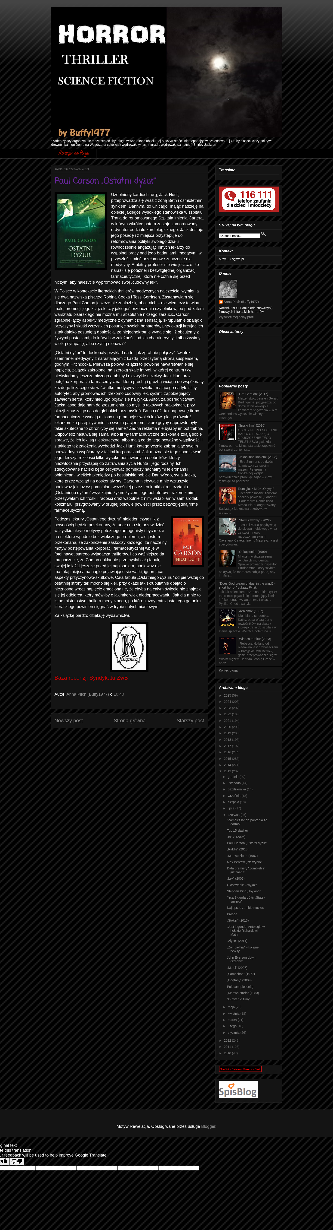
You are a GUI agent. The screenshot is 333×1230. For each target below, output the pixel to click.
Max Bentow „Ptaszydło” (244, 862)
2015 (228, 759)
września (234, 796)
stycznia (234, 1032)
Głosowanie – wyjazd (242, 885)
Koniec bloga (228, 670)
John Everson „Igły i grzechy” (241, 959)
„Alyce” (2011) (237, 941)
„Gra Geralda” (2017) (253, 394)
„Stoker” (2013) (238, 920)
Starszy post (190, 720)
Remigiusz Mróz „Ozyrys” (256, 489)
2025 (228, 695)
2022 (228, 714)
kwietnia (234, 1013)
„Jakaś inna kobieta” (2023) (257, 457)
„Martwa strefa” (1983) (243, 993)
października (237, 789)
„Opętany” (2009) (239, 980)
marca (233, 1020)
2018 (228, 740)
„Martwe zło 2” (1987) (242, 856)
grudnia (234, 777)
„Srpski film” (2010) (251, 425)
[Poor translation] (16, 1161)
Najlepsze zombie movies (245, 908)
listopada (235, 783)
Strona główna (130, 720)
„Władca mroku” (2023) (254, 639)
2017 (228, 746)
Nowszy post (69, 720)
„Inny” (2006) (236, 837)
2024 (228, 702)
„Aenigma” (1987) (250, 611)
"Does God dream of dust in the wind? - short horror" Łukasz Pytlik (247, 585)
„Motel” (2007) (237, 968)
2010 (228, 1053)
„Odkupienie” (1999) (252, 552)
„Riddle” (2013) (237, 849)
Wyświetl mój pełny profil (236, 317)
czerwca (234, 815)
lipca (231, 808)
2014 (228, 765)
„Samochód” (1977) (241, 974)
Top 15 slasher (237, 830)
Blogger (208, 1126)
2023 (228, 708)
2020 (228, 727)
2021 (228, 721)
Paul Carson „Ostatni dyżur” (247, 843)
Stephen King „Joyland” (244, 891)
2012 (228, 1040)
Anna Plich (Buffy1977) (241, 302)
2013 (228, 771)
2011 (228, 1047)
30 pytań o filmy (238, 999)
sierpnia (234, 802)
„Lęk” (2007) (235, 878)
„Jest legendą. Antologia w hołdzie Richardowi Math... (246, 930)
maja (232, 1007)
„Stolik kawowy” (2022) (254, 520)
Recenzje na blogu (73, 153)
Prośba (232, 914)
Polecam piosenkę (240, 987)
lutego (232, 1026)
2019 (228, 733)
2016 (228, 752)
